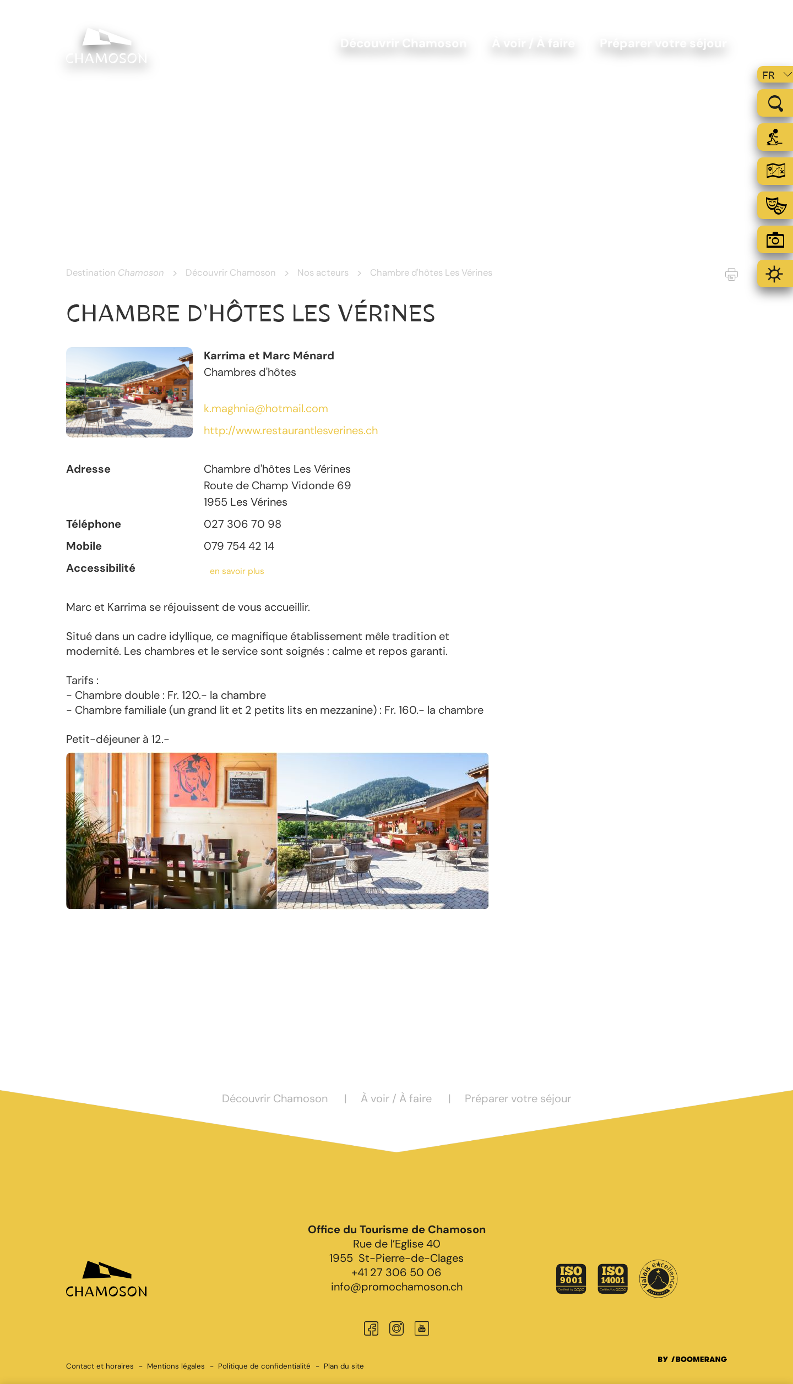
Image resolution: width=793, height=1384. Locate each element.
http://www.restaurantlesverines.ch (291, 430)
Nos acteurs (323, 272)
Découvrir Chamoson (231, 272)
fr (768, 75)
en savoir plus (237, 571)
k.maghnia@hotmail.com (266, 408)
